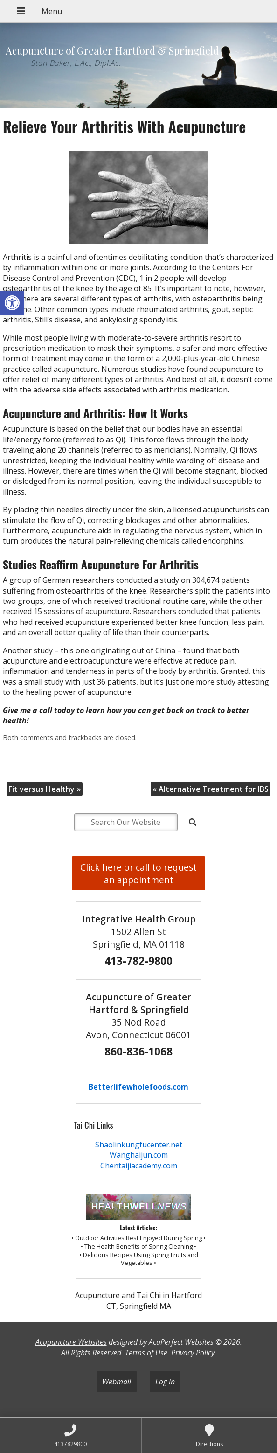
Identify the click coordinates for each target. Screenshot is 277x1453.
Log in (165, 1381)
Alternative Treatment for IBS (210, 789)
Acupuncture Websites (71, 1342)
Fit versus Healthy (44, 789)
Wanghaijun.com (139, 1155)
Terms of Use (146, 1353)
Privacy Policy (193, 1353)
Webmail (116, 1381)
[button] (12, 303)
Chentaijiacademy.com (138, 1165)
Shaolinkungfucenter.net (138, 1144)
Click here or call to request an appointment (138, 873)
